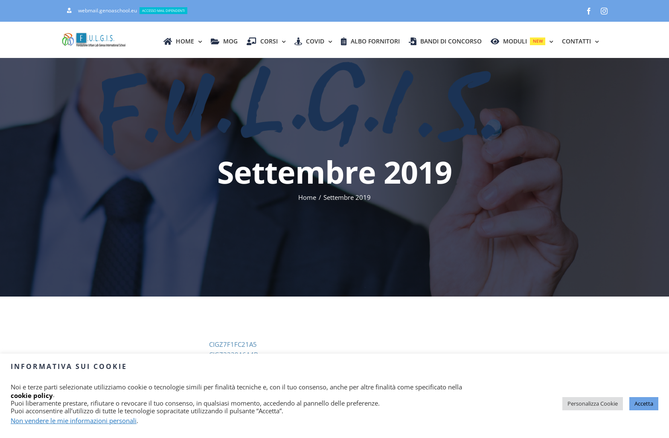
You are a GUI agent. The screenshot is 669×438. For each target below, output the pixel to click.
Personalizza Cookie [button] (592, 403)
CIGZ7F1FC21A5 (233, 344)
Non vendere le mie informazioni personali (74, 420)
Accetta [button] (643, 403)
